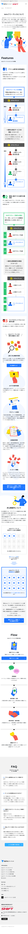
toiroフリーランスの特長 (6, 870)
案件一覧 (3, 884)
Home (2, 8)
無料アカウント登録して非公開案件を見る (15, 620)
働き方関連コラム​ (5, 888)
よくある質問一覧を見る (15, 844)
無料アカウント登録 (17, 658)
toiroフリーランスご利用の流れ (8, 872)
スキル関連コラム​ (5, 890)
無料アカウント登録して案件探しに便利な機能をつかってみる (15, 487)
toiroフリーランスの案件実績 (7, 874)
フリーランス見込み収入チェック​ (8, 886)
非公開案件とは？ (15, 365)
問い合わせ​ (3, 878)
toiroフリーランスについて (7, 867)
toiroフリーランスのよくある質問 (8, 876)
